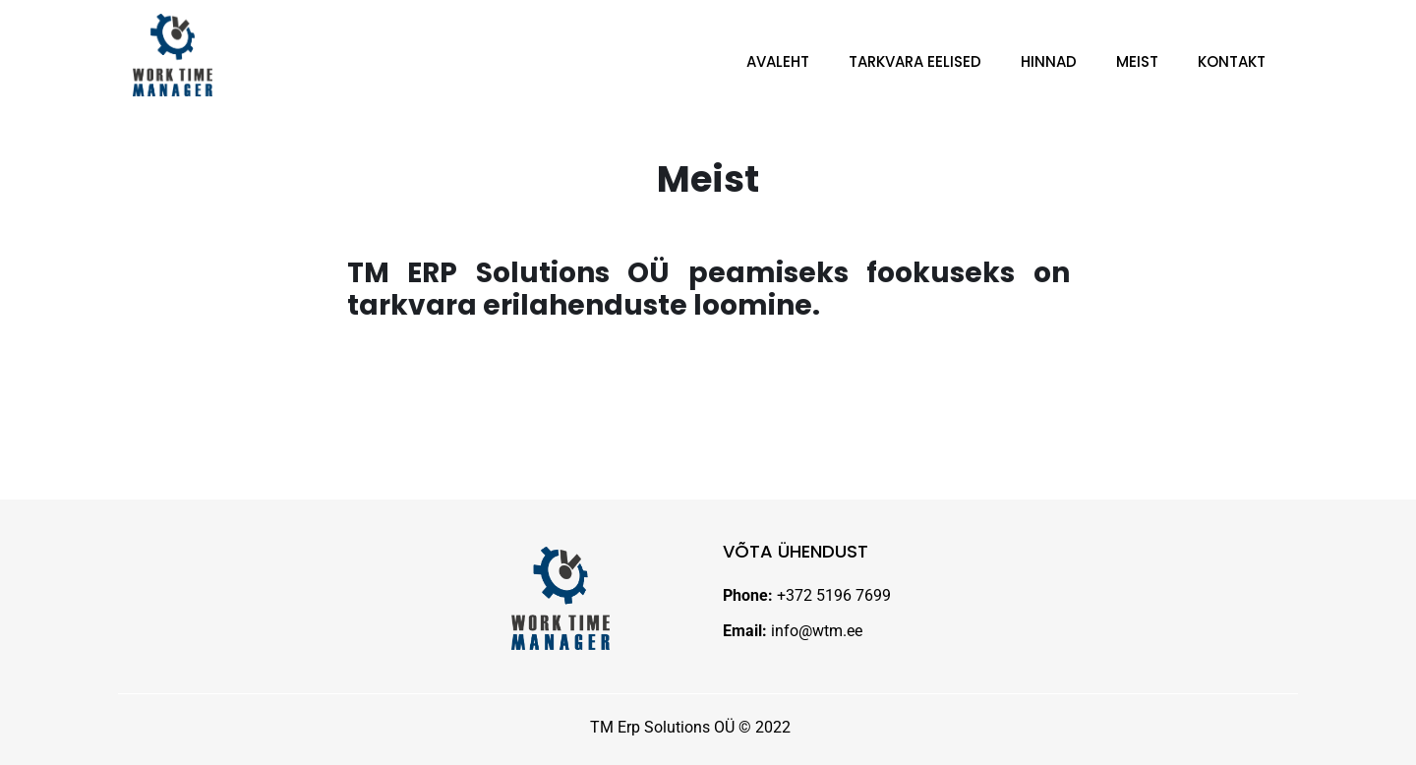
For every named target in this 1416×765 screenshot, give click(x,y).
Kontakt (1232, 61)
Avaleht (777, 61)
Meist (1137, 61)
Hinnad (1049, 61)
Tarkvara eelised (915, 61)
